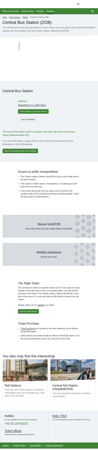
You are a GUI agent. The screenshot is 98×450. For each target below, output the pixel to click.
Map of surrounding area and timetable (21, 152)
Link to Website (28, 120)
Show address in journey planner (35, 111)
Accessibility (35, 447)
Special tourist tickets (29, 312)
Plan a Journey (11, 11)
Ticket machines (28, 330)
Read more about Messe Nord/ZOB (49, 227)
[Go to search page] (92, 4)
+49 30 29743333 (16, 425)
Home (5, 17)
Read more (25, 382)
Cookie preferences (54, 447)
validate (40, 306)
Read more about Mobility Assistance (49, 255)
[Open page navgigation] (92, 11)
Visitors (50, 11)
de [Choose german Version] (78, 4)
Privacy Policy (19, 447)
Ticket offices (13, 432)
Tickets (40, 11)
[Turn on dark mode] (85, 4)
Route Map (27, 11)
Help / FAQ (59, 417)
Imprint (6, 447)
